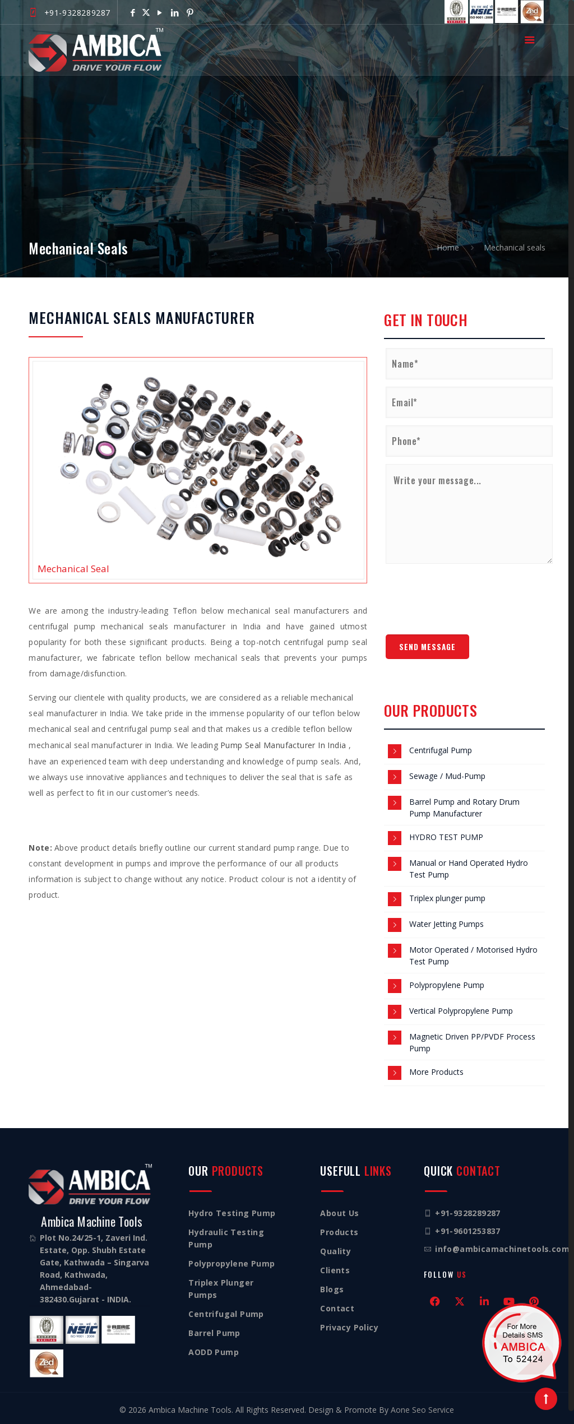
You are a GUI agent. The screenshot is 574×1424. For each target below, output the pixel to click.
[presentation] (471, 594)
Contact (337, 1308)
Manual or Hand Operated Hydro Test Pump (468, 868)
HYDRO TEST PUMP (446, 837)
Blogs (332, 1289)
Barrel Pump (214, 1333)
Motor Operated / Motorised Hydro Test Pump (473, 955)
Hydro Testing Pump (231, 1213)
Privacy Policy (349, 1327)
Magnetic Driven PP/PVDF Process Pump (472, 1042)
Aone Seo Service (422, 1409)
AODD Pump (213, 1352)
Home (448, 247)
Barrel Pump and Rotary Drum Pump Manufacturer (464, 807)
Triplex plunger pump (447, 898)
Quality (335, 1251)
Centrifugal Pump (440, 750)
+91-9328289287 (77, 12)
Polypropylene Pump (446, 985)
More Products (436, 1071)
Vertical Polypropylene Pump (461, 1010)
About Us (339, 1213)
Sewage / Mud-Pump (447, 776)
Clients (335, 1270)
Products (339, 1232)
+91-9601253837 (468, 1231)
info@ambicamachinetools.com (502, 1249)
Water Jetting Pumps (446, 924)
